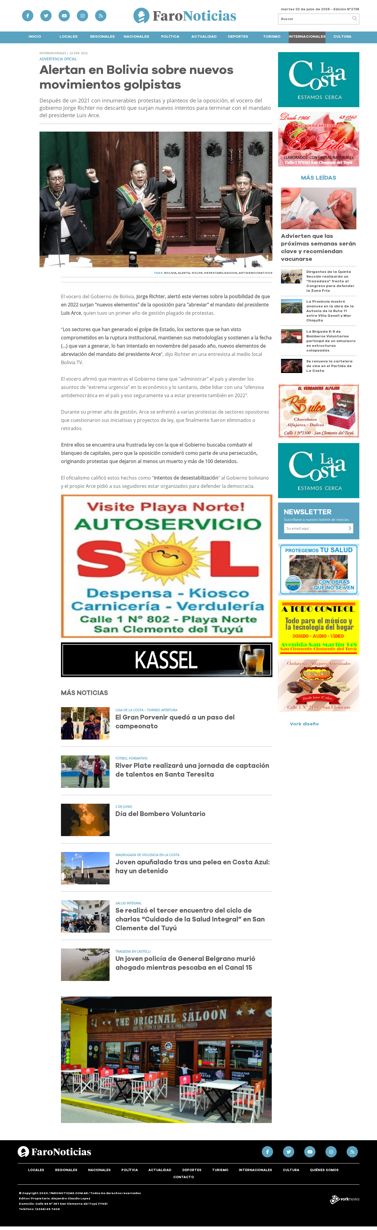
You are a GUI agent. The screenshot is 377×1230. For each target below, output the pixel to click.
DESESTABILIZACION (220, 272)
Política (170, 36)
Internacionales (307, 36)
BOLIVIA (170, 272)
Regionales (102, 36)
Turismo (271, 36)
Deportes (238, 36)
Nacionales (136, 36)
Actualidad (203, 36)
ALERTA (184, 272)
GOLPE (197, 272)
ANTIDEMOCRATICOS (255, 272)
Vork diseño (304, 724)
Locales (68, 36)
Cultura (342, 36)
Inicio (35, 36)
